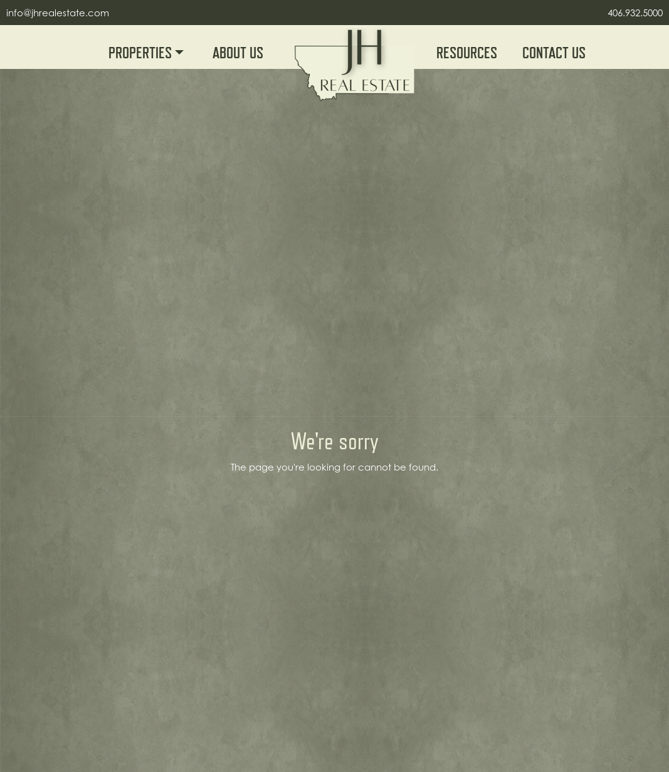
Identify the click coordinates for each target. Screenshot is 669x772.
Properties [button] (141, 52)
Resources (466, 52)
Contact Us (554, 52)
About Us (238, 52)
